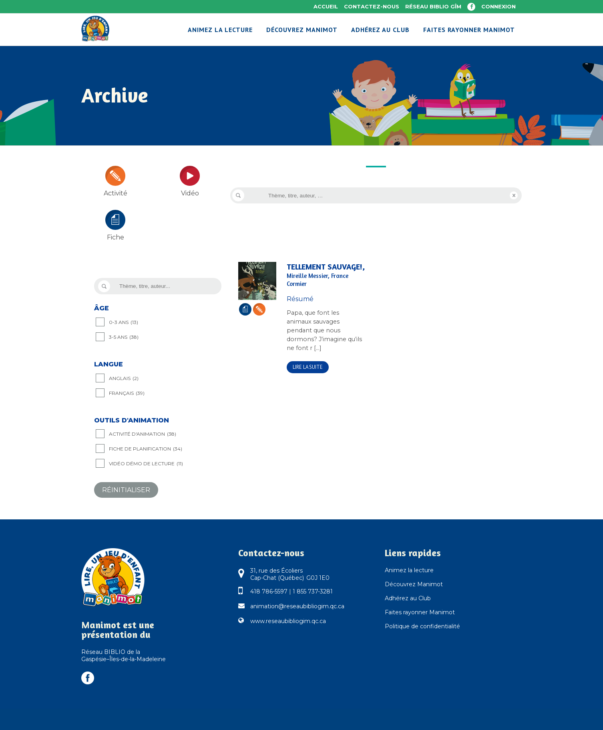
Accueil (326, 6)
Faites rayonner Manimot (420, 612)
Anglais (124, 378)
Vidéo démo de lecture (146, 464)
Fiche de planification (145, 449)
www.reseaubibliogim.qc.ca (288, 621)
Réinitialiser (126, 490)
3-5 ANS (124, 337)
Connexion (498, 6)
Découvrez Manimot (414, 584)
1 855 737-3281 (313, 591)
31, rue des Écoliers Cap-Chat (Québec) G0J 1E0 (290, 574)
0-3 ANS (123, 322)
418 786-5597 (268, 591)
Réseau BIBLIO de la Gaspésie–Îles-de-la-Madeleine (123, 655)
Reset (514, 195)
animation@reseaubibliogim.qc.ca (297, 606)
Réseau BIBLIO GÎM (433, 6)
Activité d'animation (142, 434)
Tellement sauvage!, (326, 275)
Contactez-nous (371, 6)
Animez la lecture (409, 570)
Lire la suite (308, 367)
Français (127, 393)
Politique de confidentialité (422, 626)
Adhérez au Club (408, 598)
